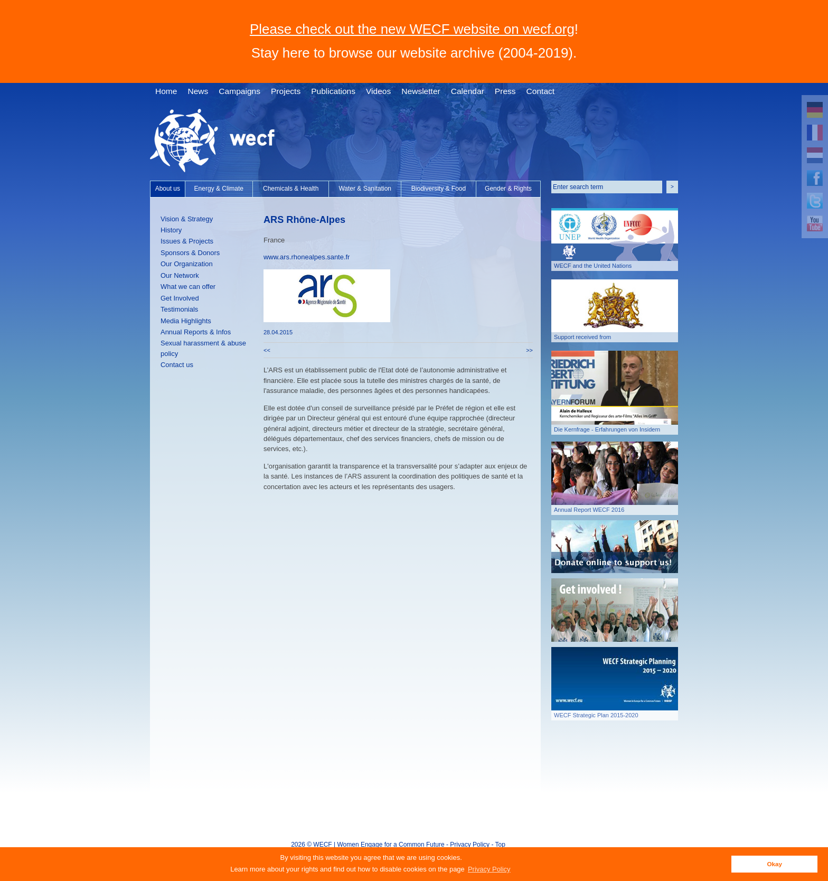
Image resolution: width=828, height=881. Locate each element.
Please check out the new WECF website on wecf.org (412, 29)
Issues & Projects (187, 241)
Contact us (177, 365)
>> (529, 350)
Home (166, 91)
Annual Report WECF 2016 (589, 510)
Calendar (467, 91)
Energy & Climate (218, 188)
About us (167, 188)
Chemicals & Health (290, 188)
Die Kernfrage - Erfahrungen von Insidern (607, 429)
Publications (333, 91)
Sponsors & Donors (190, 253)
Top (500, 844)
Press (505, 91)
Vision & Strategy (187, 219)
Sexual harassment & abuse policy (203, 348)
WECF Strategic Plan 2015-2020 (596, 715)
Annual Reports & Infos (196, 332)
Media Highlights (186, 321)
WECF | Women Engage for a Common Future (378, 844)
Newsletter (420, 91)
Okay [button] (774, 863)
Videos (378, 91)
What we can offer (188, 286)
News (197, 91)
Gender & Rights (508, 188)
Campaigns (239, 91)
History (171, 230)
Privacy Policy (470, 844)
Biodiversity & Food (438, 188)
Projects (285, 91)
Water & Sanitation (364, 188)
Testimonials (179, 309)
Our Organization (187, 264)
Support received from (582, 337)
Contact (540, 91)
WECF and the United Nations (593, 266)
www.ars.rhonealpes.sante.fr (307, 257)
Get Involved (180, 298)
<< (267, 350)
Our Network (180, 275)
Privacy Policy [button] (489, 869)
